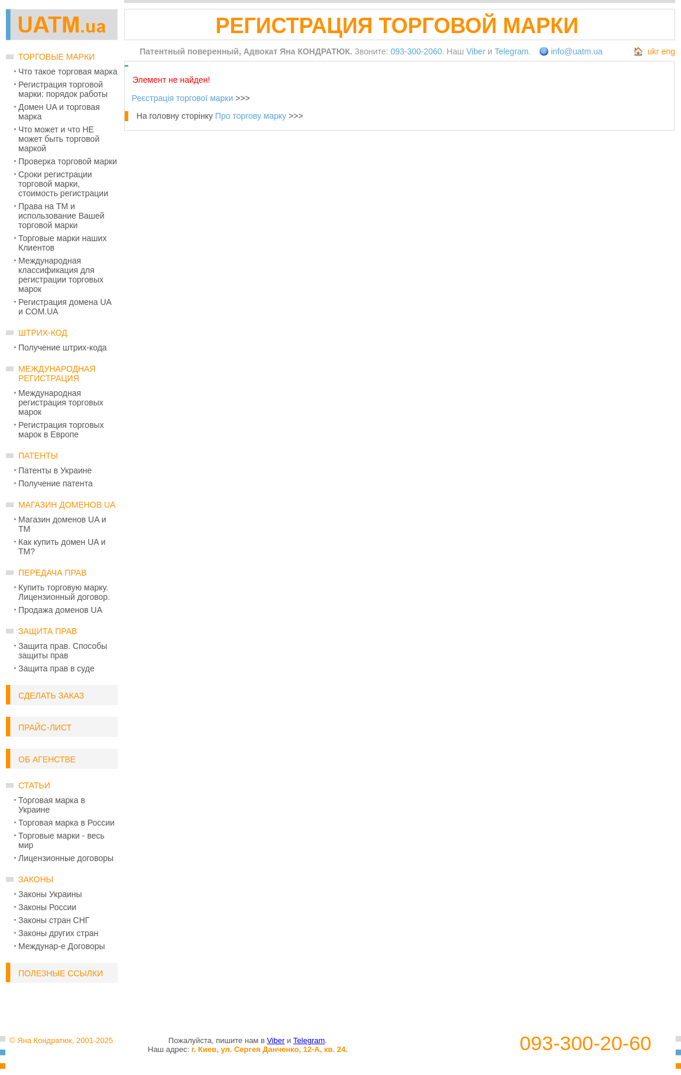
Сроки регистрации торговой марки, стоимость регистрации (63, 184)
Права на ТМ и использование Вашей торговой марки (61, 216)
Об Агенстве (47, 759)
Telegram (512, 51)
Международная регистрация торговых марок (60, 402)
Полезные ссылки (60, 973)
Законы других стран (58, 933)
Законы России (47, 907)
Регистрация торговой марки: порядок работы (63, 89)
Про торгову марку (250, 116)
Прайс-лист (45, 727)
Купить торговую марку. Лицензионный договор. (64, 592)
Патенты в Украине (55, 470)
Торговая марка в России (66, 822)
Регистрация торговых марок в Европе (61, 429)
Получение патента (55, 483)
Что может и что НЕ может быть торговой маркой (58, 139)
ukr (653, 51)
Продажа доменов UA (60, 610)
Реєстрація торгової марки (183, 98)
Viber (475, 51)
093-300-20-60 (585, 1043)
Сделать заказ (51, 695)
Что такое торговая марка (67, 71)
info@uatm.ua (576, 51)
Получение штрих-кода (62, 347)
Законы (35, 879)
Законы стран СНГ (53, 920)
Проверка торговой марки (67, 161)
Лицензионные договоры (66, 858)
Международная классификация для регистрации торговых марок (60, 275)
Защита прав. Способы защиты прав (62, 650)
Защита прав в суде (56, 668)
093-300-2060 (416, 51)
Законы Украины (50, 894)
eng (668, 51)
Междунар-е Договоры (61, 946)
